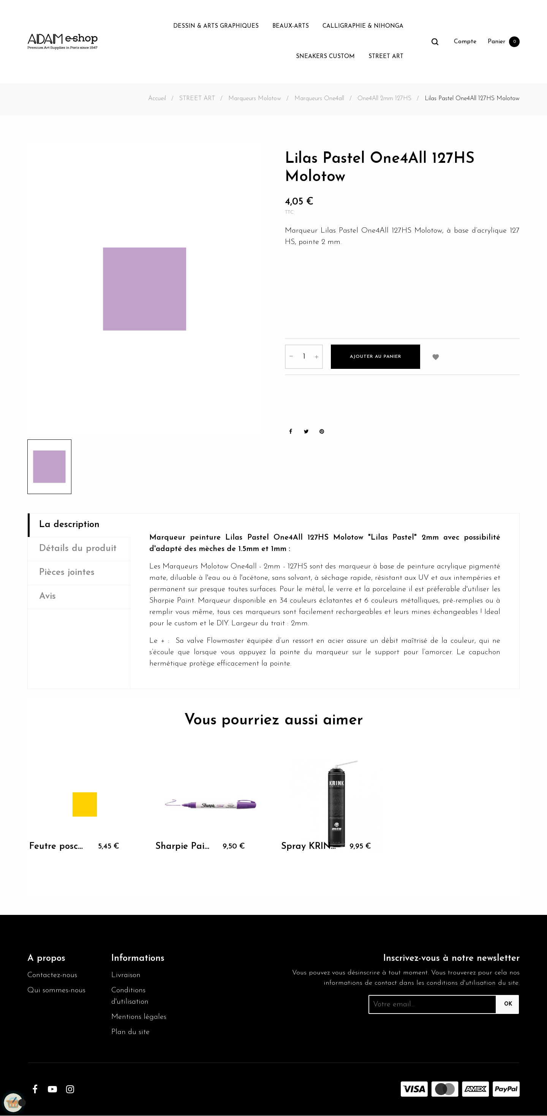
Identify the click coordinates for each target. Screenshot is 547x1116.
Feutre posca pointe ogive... (56, 846)
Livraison (126, 975)
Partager (290, 431)
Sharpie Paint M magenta (182, 846)
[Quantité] (304, 356)
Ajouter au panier (375, 356)
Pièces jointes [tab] (67, 573)
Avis (47, 596)
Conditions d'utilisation (130, 996)
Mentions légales (138, 1017)
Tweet (306, 431)
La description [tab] (69, 525)
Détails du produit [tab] (78, 549)
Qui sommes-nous (56, 991)
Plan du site (130, 1032)
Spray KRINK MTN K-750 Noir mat (308, 846)
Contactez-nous (52, 975)
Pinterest (321, 431)
